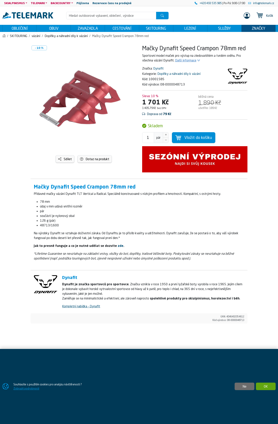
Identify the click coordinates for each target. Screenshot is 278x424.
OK (266, 386)
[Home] (4, 37)
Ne (244, 386)
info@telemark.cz (261, 3)
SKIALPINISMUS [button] (14, 3)
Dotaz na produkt (94, 160)
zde (120, 247)
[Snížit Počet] (166, 141)
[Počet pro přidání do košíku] (148, 138)
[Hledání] (111, 15)
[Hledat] (162, 15)
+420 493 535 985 (208, 3)
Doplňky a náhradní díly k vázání (179, 75)
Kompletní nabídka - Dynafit (81, 307)
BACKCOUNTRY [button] (61, 3)
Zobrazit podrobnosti (26, 388)
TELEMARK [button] (38, 3)
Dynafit (158, 70)
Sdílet (65, 160)
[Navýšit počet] (166, 136)
